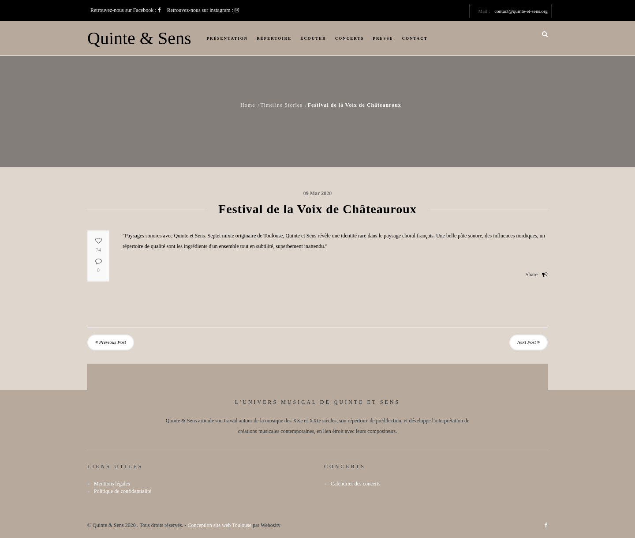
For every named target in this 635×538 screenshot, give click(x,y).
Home (247, 105)
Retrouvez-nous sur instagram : (203, 10)
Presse (383, 38)
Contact (415, 38)
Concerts (349, 38)
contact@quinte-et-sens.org (521, 11)
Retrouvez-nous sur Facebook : (125, 10)
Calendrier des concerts (356, 484)
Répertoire (274, 38)
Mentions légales (112, 484)
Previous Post (110, 342)
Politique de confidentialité (122, 491)
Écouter (313, 38)
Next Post (528, 342)
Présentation (227, 38)
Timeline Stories (281, 105)
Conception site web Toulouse (219, 525)
